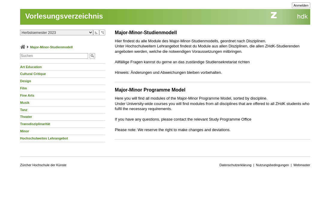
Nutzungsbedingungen (272, 165)
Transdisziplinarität (35, 124)
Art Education (31, 67)
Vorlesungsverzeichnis (64, 16)
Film (23, 88)
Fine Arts (27, 95)
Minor (24, 131)
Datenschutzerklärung (235, 165)
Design (25, 81)
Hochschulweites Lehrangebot (44, 138)
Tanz (23, 110)
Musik (24, 102)
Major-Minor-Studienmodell (51, 47)
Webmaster (301, 165)
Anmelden (301, 5)
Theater (26, 116)
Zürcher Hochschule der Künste (43, 165)
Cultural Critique (33, 74)
